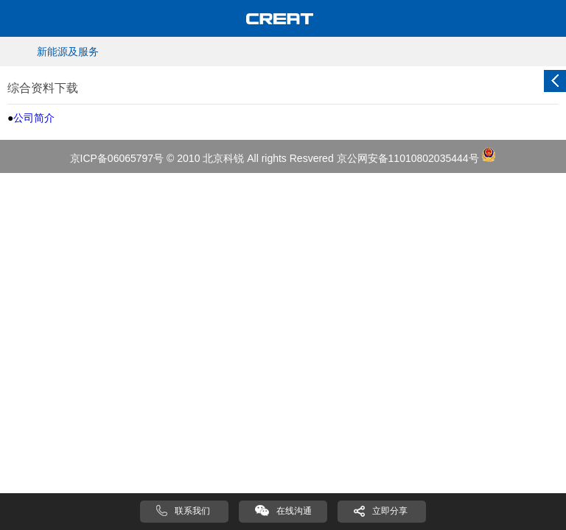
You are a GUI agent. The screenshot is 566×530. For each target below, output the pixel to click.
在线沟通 (294, 511)
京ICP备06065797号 (117, 158)
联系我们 (192, 511)
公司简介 (34, 118)
